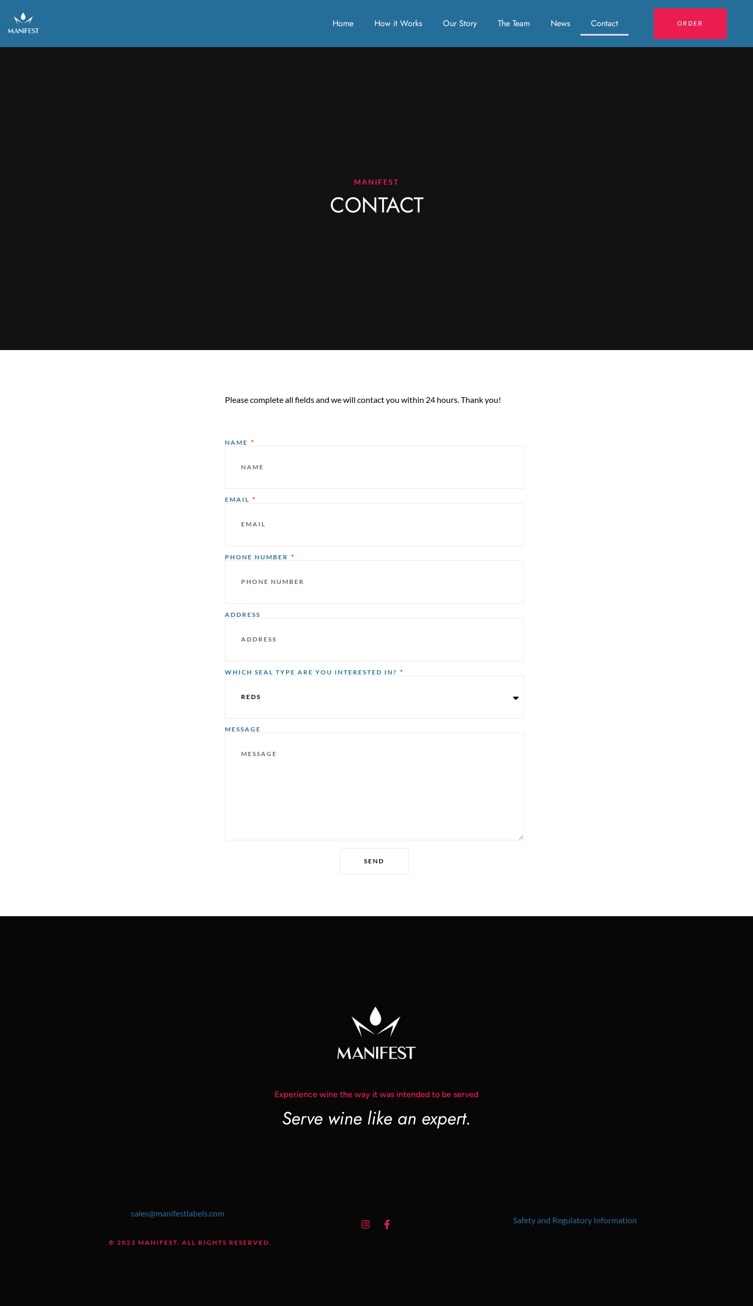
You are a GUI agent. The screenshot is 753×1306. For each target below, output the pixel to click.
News (560, 23)
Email (238, 500)
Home (343, 23)
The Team (514, 23)
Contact (604, 23)
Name (237, 443)
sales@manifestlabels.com (177, 1213)
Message (243, 729)
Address (242, 615)
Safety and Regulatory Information (575, 1220)
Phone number (257, 557)
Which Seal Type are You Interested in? (312, 672)
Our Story (460, 23)
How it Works (398, 23)
